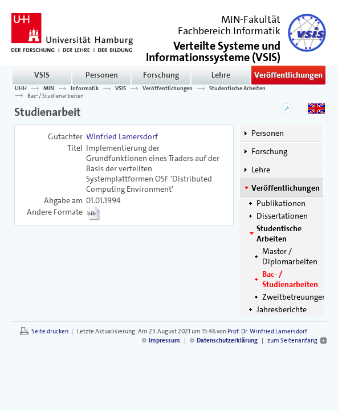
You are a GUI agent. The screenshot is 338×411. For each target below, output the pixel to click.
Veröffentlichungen (288, 75)
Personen (101, 75)
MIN (48, 88)
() (213, 50)
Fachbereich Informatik (229, 31)
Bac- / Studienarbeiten (55, 95)
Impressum (164, 340)
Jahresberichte (281, 309)
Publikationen (281, 203)
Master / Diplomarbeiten (289, 256)
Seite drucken (49, 331)
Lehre (220, 75)
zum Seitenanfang (292, 340)
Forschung (161, 75)
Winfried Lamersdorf (122, 136)
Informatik (85, 88)
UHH (21, 88)
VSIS (42, 75)
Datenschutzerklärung (227, 340)
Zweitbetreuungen (294, 297)
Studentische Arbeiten (237, 88)
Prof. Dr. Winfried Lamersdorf (267, 331)
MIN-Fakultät (250, 19)
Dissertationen (282, 216)
